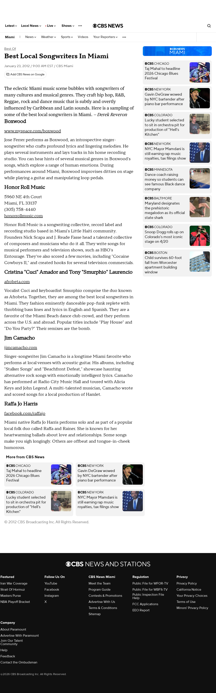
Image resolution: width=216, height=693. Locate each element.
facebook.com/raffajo (24, 413)
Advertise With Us (102, 601)
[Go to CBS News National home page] (108, 26)
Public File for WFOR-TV (150, 583)
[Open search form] (209, 26)
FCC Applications (145, 604)
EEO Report (141, 610)
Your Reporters (105, 37)
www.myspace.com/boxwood (32, 131)
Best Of (10, 48)
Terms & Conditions (103, 608)
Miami (10, 37)
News (30, 37)
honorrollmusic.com (23, 216)
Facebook (52, 589)
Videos (83, 37)
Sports (67, 37)
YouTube (51, 583)
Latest (11, 25)
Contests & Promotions (105, 595)
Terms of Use (186, 601)
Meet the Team (100, 583)
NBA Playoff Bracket (15, 601)
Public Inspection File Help (148, 596)
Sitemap (95, 614)
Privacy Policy (187, 583)
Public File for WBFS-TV (150, 589)
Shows (68, 25)
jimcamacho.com (20, 347)
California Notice (189, 589)
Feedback (7, 656)
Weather (48, 37)
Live (51, 26)
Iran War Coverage (13, 583)
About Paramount (13, 629)
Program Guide (100, 589)
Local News (31, 25)
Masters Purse (10, 595)
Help (3, 650)
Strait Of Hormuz (12, 589)
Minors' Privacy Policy (192, 608)
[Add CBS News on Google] (25, 74)
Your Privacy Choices (192, 595)
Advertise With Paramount (19, 635)
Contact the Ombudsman (18, 662)
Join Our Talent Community (11, 642)
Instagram (52, 595)
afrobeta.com (17, 282)
